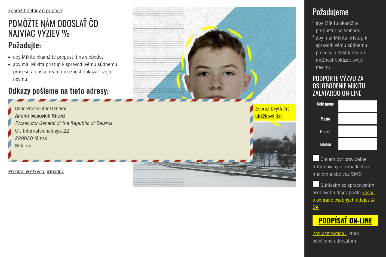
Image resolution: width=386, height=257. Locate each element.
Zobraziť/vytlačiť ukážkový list (272, 112)
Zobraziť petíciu (329, 233)
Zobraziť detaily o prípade (35, 10)
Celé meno (325, 104)
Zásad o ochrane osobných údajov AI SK (344, 200)
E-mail (325, 131)
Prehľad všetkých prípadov (36, 171)
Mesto (325, 119)
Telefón (325, 144)
